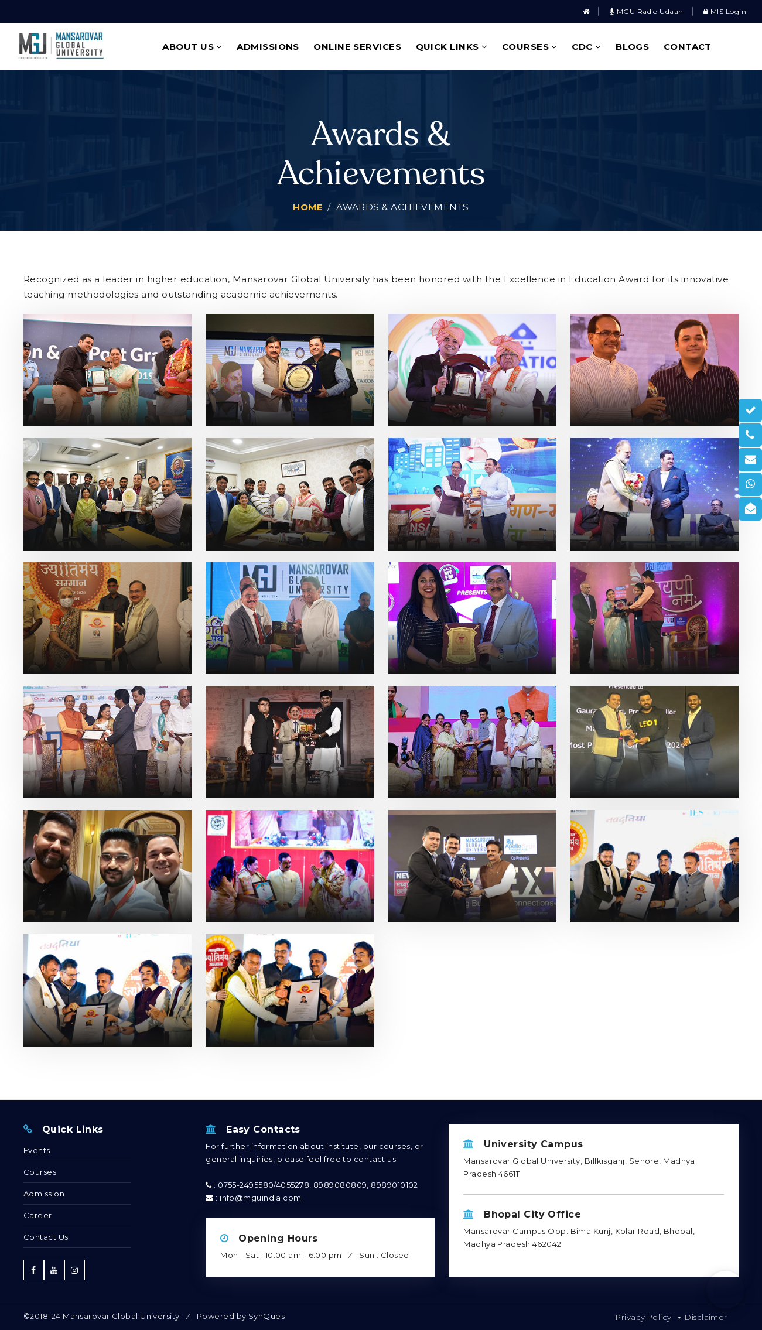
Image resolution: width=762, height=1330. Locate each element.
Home (308, 207)
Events (36, 1150)
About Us (192, 46)
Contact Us (46, 1237)
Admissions (268, 46)
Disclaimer (706, 1317)
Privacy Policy (643, 1317)
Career (37, 1215)
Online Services (357, 46)
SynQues (266, 1316)
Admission (43, 1193)
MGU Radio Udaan (647, 11)
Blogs (632, 46)
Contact (688, 46)
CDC (586, 46)
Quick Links (452, 46)
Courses (530, 46)
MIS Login (724, 11)
